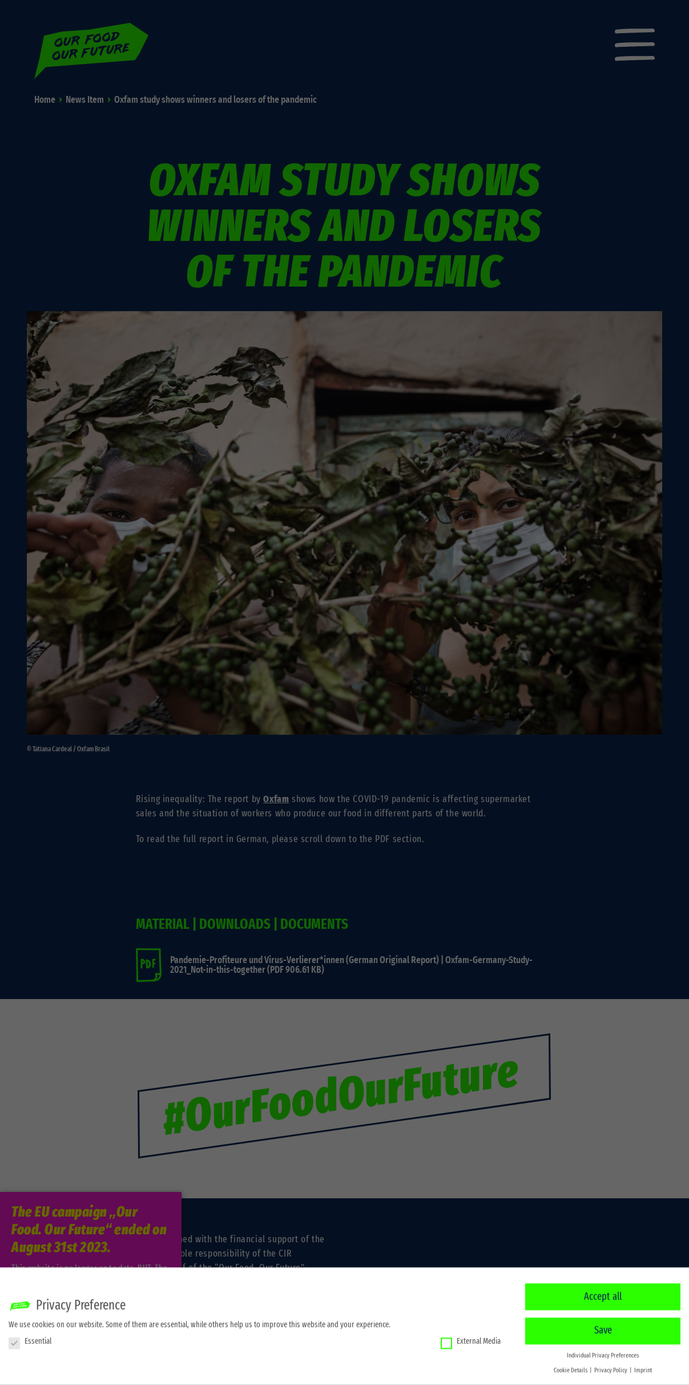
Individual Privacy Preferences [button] (603, 1352)
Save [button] (603, 1327)
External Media (471, 1338)
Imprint (643, 1367)
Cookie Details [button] (571, 1367)
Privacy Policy (611, 1367)
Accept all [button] (603, 1293)
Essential (30, 1338)
